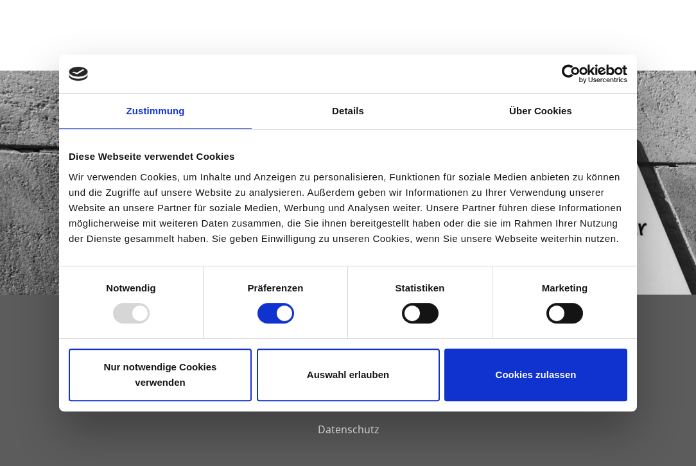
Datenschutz (348, 429)
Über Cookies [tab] (540, 110)
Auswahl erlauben (348, 374)
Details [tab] (348, 110)
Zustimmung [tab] (155, 110)
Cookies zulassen (536, 374)
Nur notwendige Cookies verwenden (160, 374)
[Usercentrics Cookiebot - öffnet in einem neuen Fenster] (571, 73)
